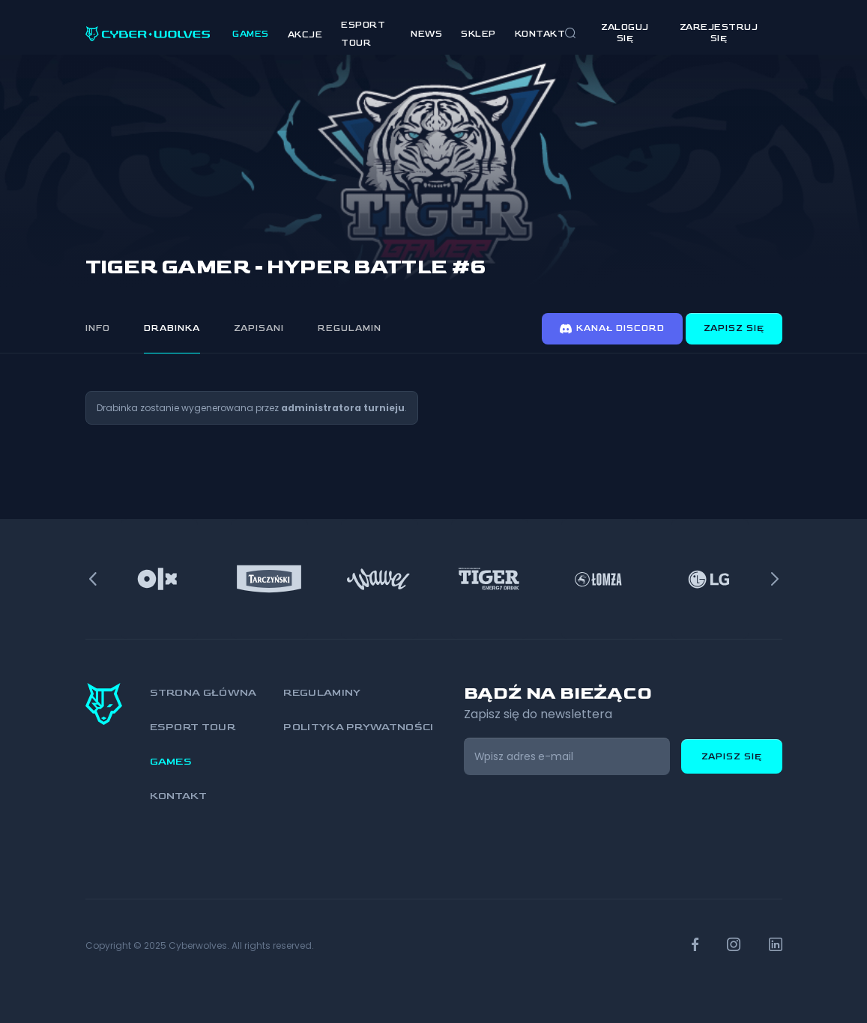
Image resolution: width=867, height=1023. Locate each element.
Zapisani (259, 328)
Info (97, 328)
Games (250, 34)
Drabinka (172, 328)
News (426, 34)
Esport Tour (192, 726)
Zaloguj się (625, 33)
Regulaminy (321, 692)
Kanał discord (612, 329)
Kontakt (540, 34)
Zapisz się (734, 328)
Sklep (478, 34)
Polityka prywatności (358, 726)
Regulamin (349, 328)
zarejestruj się (719, 33)
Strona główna (203, 692)
